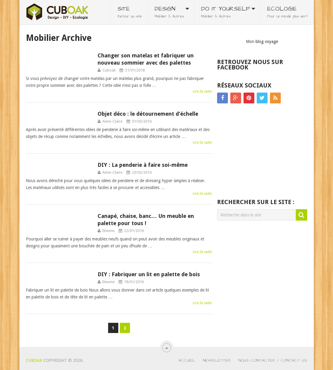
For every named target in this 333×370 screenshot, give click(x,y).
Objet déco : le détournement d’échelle (148, 114)
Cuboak (109, 70)
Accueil (186, 360)
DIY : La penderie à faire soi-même (143, 165)
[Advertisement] (262, 151)
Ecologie (287, 12)
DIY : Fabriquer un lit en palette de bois (149, 274)
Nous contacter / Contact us (272, 360)
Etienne (108, 230)
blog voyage (267, 41)
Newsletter (217, 360)
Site (129, 12)
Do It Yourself (225, 12)
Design (169, 12)
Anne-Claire (112, 121)
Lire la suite (202, 91)
